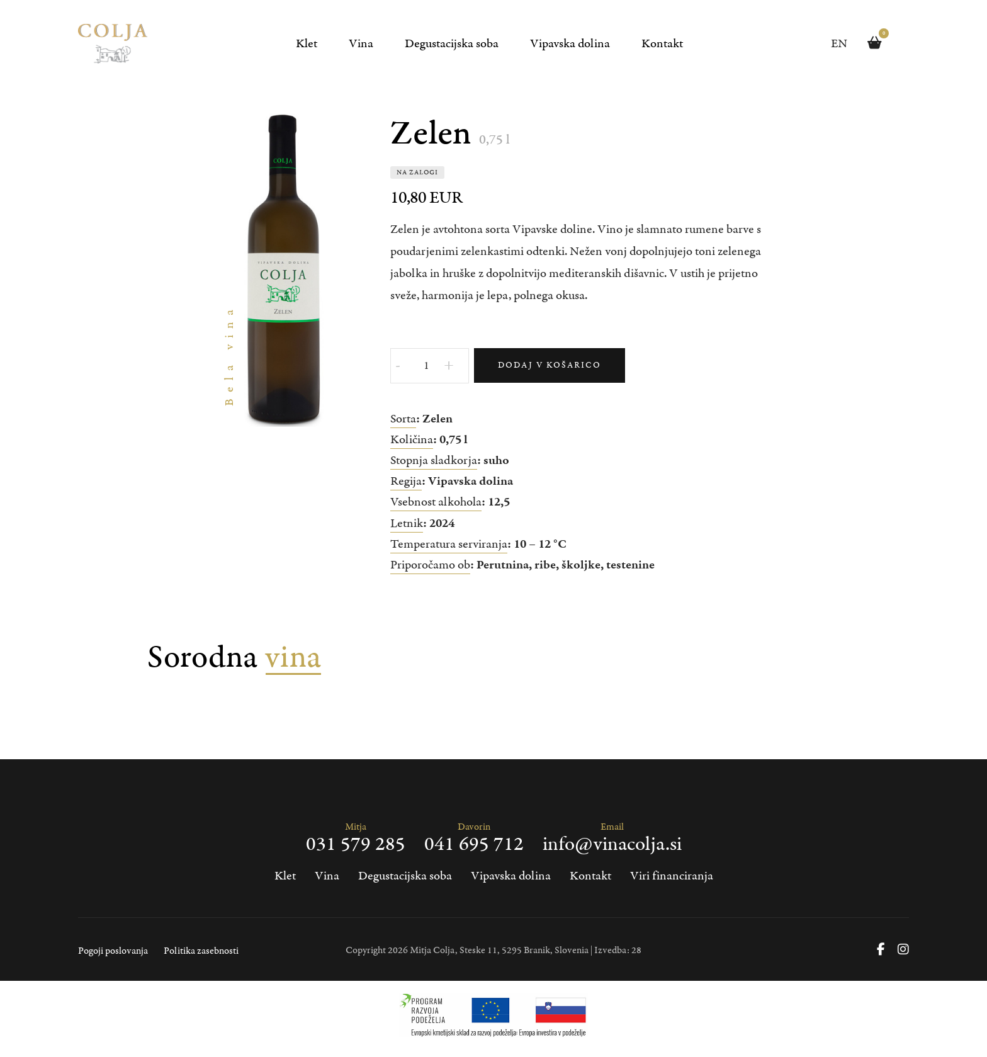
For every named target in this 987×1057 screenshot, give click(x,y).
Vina (361, 43)
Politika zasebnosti (201, 951)
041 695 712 (474, 844)
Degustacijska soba (452, 43)
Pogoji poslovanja (113, 951)
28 (636, 950)
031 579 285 (355, 844)
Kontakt (662, 43)
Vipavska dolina (570, 43)
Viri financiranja (671, 876)
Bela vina (229, 354)
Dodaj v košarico (549, 365)
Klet (306, 43)
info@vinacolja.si (612, 844)
